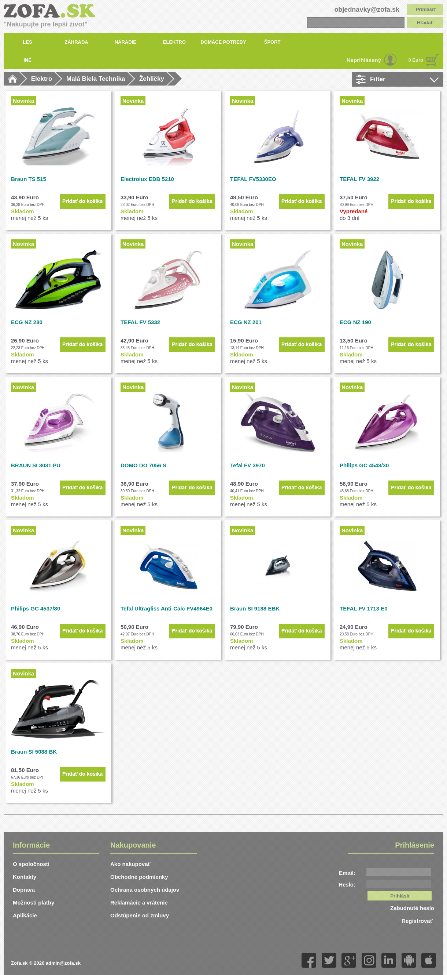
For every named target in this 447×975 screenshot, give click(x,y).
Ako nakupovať (130, 864)
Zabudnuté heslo (412, 908)
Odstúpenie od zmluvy (139, 915)
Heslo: (347, 884)
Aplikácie (25, 915)
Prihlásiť (426, 9)
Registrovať (418, 921)
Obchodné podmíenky (139, 877)
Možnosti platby (33, 902)
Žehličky (151, 78)
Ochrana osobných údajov (144, 890)
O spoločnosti (31, 864)
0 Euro (416, 60)
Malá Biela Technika (95, 78)
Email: (347, 873)
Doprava (24, 890)
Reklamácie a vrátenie (139, 902)
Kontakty (24, 877)
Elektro (41, 78)
